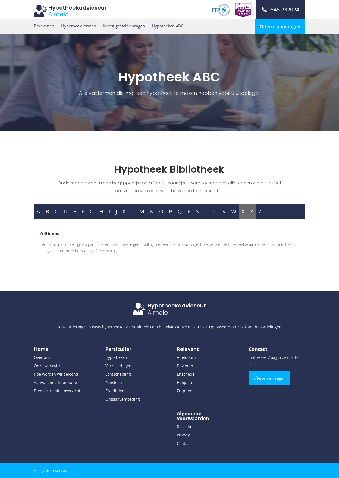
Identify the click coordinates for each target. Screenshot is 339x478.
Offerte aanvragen (280, 26)
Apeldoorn (186, 357)
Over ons (42, 357)
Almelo (58, 14)
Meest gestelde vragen (124, 26)
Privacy (183, 435)
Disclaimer (186, 426)
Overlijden (114, 390)
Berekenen (44, 26)
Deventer (185, 365)
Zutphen (184, 390)
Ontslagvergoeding (122, 399)
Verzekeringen (118, 365)
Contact (184, 443)
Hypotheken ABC (167, 26)
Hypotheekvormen (78, 26)
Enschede (185, 374)
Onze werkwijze (48, 365)
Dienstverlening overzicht (57, 390)
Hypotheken (116, 357)
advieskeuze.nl (178, 326)
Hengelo (184, 382)
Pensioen (113, 382)
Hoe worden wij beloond (56, 374)
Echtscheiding (118, 374)
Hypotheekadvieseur (77, 7)
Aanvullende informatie (55, 382)
